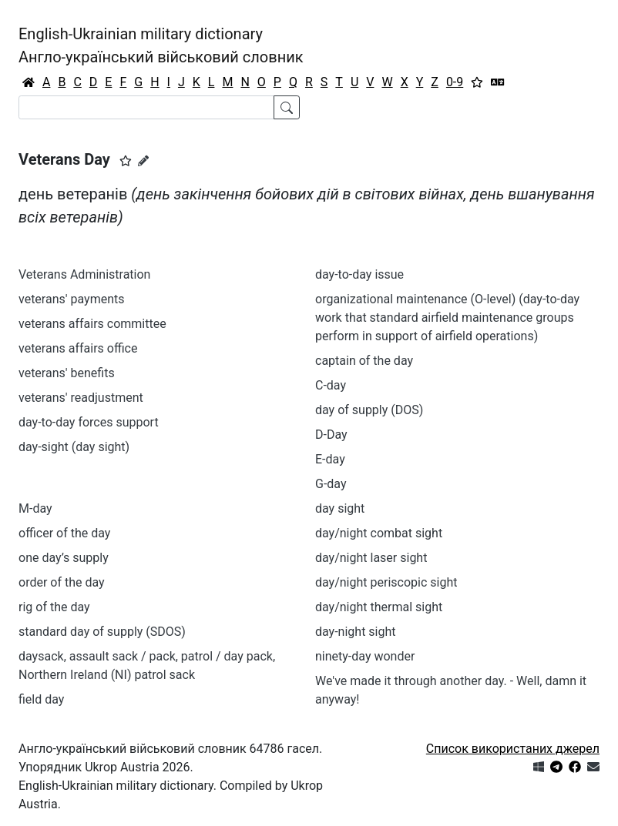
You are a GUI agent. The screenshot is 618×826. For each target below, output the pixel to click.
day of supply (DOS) (369, 410)
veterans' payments (71, 299)
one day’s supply (63, 557)
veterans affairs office (77, 348)
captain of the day (364, 360)
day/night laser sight (371, 557)
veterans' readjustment (80, 397)
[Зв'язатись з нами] (593, 767)
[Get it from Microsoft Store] (538, 767)
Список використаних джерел (513, 748)
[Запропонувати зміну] (143, 161)
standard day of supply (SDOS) (102, 631)
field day (41, 699)
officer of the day (64, 533)
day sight (339, 508)
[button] (125, 161)
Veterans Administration (84, 274)
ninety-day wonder (365, 656)
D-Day (331, 434)
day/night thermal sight (378, 607)
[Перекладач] (498, 82)
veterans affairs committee (92, 323)
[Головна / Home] (28, 82)
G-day (331, 484)
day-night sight (355, 631)
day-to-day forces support (88, 422)
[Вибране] (477, 82)
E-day (330, 459)
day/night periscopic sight (386, 582)
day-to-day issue (359, 274)
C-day (330, 385)
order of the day (61, 582)
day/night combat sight (378, 533)
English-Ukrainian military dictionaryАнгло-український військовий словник (161, 45)
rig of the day (54, 607)
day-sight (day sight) (73, 447)
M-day (35, 508)
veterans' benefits (66, 373)
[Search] (146, 107)
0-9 (454, 82)
